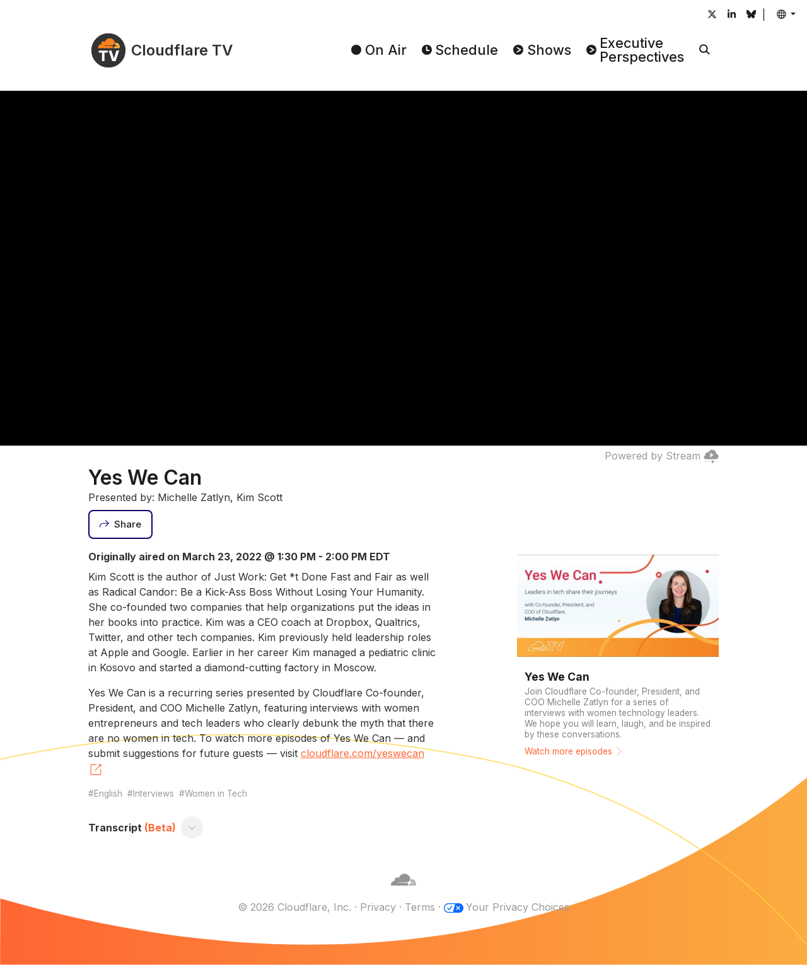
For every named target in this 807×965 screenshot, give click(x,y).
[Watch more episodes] (618, 657)
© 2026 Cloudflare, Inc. (294, 907)
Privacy (378, 907)
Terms (420, 907)
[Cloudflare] (403, 892)
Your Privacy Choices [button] (517, 907)
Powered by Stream (662, 455)
